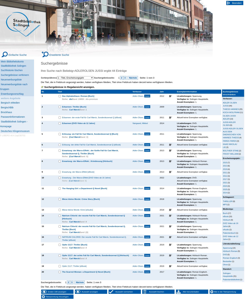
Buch (225, 213)
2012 (225, 176)
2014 (225, 192)
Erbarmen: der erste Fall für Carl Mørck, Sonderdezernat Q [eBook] (91, 117)
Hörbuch (226, 220)
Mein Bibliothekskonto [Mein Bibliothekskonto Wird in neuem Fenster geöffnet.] (12, 61)
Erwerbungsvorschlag (12, 94)
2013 (225, 166)
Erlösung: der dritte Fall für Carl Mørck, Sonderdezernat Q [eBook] (91, 145)
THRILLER (228, 201)
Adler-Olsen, (141, 96)
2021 (225, 182)
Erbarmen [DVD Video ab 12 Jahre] (78, 123)
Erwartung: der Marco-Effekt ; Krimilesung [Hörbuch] (87, 161)
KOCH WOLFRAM (231, 112)
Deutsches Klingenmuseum (15, 131)
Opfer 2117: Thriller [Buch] (74, 245)
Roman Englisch (230, 258)
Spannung (227, 248)
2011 (225, 172)
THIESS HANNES (231, 109)
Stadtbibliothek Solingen (13, 65)
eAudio (226, 229)
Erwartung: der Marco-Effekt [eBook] (78, 172)
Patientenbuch (229, 233)
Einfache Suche (18, 54)
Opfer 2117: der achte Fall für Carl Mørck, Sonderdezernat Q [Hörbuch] (95, 255)
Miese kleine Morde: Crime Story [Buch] (81, 199)
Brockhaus (6, 112)
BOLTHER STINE (231, 150)
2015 (225, 162)
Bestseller (227, 261)
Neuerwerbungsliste (11, 79)
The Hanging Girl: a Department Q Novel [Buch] (84, 188)
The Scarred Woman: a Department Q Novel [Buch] (86, 272)
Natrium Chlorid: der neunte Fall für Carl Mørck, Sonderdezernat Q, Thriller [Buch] (93, 227)
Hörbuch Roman (230, 251)
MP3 (225, 204)
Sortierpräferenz (49, 78)
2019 (225, 169)
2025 (225, 189)
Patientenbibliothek (231, 279)
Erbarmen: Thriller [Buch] (74, 107)
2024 (225, 186)
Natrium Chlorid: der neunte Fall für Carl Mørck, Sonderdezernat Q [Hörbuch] (93, 217)
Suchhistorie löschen (12, 70)
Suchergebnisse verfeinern (15, 75)
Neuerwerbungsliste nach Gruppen (13, 86)
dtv (70, 99)
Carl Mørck (74, 109)
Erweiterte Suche (59, 54)
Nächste (132, 78)
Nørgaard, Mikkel (140, 123)
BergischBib (7, 107)
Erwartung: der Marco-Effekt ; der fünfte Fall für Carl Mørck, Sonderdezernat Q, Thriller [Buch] (90, 152)
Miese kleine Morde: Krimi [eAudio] (77, 210)
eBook (225, 216)
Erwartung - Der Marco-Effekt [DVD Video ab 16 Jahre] (86, 178)
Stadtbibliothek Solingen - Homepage (14, 124)
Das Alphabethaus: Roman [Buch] (78, 96)
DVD (225, 254)
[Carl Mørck (74, 137)
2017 (225, 179)
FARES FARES (229, 141)
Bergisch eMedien (10, 102)
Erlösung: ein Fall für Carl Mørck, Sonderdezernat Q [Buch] (90, 134)
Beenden (237, 3)
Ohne (225, 264)
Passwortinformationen (13, 116)
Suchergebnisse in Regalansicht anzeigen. (69, 87)
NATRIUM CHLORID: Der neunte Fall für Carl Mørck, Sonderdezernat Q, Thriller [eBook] (94, 238)
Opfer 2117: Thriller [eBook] (74, 266)
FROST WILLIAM (230, 154)
